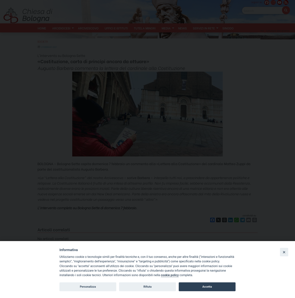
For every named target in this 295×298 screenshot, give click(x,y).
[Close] (284, 252)
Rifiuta (147, 286)
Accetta (207, 286)
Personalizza (88, 286)
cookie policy (170, 275)
